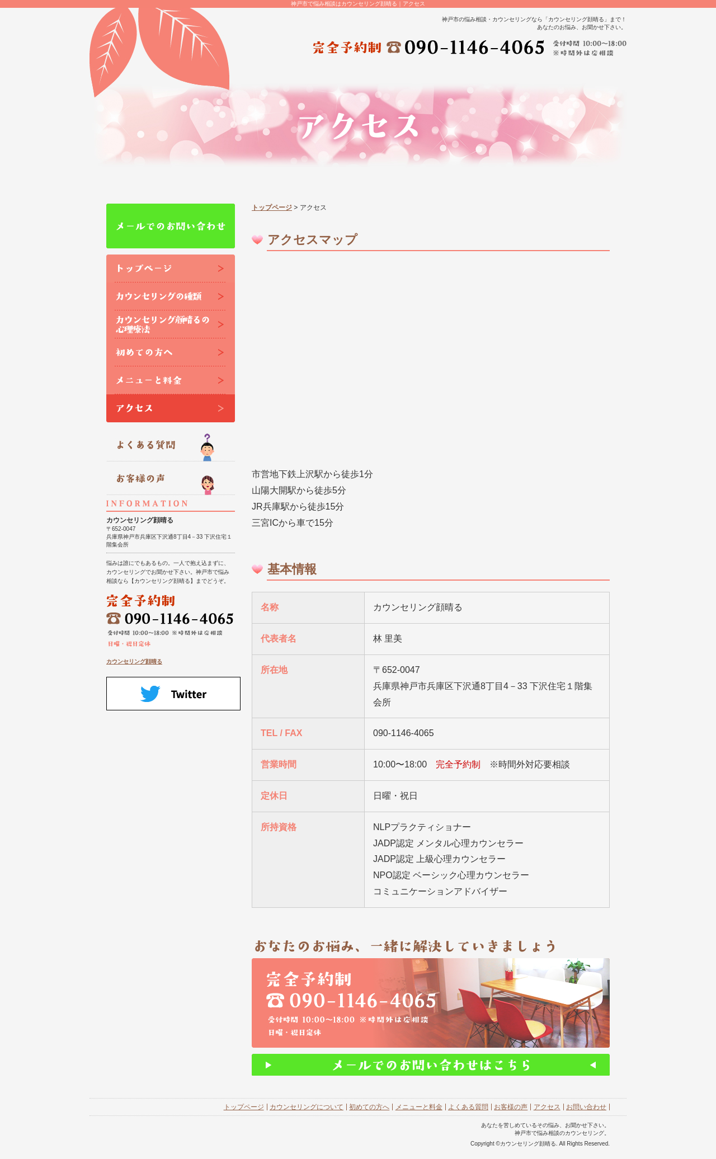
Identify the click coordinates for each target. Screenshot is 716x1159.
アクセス (547, 1107)
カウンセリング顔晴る (134, 661)
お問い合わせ (586, 1107)
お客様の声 (510, 1107)
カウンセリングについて (306, 1107)
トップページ (272, 207)
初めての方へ (369, 1107)
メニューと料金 (418, 1107)
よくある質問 (468, 1107)
